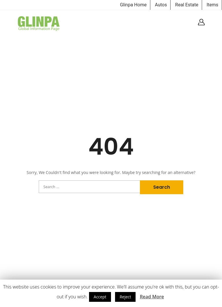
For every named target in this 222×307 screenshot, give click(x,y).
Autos (161, 5)
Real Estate (186, 5)
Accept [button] (100, 296)
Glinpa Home (133, 5)
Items (212, 5)
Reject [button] (125, 296)
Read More (152, 296)
